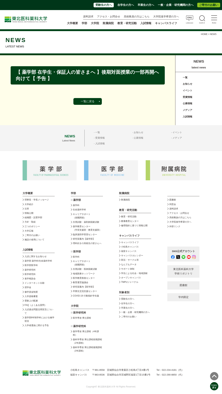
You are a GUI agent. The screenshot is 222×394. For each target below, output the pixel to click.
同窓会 (172, 204)
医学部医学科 (31, 265)
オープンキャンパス (131, 277)
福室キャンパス (129, 251)
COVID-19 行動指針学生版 (86, 295)
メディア (187, 110)
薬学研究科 (30, 270)
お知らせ (187, 83)
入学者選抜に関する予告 (37, 325)
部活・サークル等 (130, 260)
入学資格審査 (31, 296)
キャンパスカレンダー (132, 255)
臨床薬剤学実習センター (85, 234)
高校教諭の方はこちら (180, 217)
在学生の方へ (125, 4)
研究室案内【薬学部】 (84, 239)
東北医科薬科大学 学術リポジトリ (183, 271)
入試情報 (187, 116)
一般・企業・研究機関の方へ (176, 4)
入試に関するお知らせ (36, 256)
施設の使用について (34, 239)
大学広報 (29, 231)
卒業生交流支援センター (85, 291)
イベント (187, 90)
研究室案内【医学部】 (84, 287)
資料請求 (88, 16)
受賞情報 (187, 97)
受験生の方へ (103, 4)
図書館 (172, 199)
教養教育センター (130, 221)
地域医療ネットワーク (84, 273)
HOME (204, 34)
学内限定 (183, 297)
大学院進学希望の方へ (166, 16)
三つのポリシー (32, 226)
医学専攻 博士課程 (82, 318)
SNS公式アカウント (183, 251)
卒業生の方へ (146, 4)
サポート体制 (127, 269)
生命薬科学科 (79, 209)
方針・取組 (30, 222)
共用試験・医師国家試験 (85, 269)
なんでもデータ (129, 264)
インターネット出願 (34, 283)
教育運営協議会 (80, 282)
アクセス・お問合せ (108, 16)
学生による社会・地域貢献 (134, 273)
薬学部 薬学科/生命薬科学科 (38, 261)
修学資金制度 (31, 292)
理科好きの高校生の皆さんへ (87, 243)
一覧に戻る (87, 101)
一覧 (185, 77)
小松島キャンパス (130, 246)
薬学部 (77, 200)
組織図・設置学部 (33, 217)
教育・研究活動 (129, 216)
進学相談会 (30, 278)
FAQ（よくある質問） (36, 305)
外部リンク (174, 226)
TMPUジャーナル (129, 282)
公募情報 (187, 103)
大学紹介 (29, 204)
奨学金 (28, 287)
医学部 (77, 251)
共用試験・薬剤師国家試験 (86, 222)
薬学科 (76, 205)
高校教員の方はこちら (137, 16)
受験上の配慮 (31, 300)
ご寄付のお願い (208, 4)
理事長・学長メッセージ (37, 199)
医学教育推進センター (84, 278)
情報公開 (29, 213)
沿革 (27, 208)
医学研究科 (30, 274)
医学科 (76, 257)
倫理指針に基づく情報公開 (134, 225)
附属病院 (108, 23)
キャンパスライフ (130, 242)
